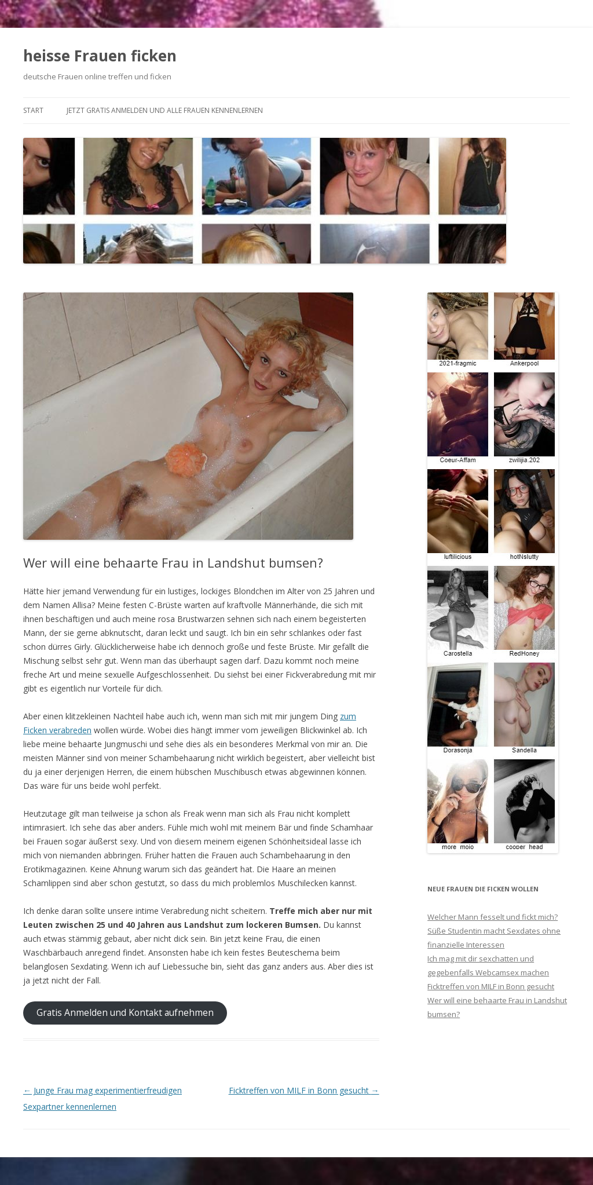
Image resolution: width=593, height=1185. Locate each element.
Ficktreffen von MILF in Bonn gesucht (304, 1090)
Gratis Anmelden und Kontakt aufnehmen (125, 1012)
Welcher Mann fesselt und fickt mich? (492, 917)
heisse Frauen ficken (100, 55)
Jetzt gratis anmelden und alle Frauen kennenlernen (165, 110)
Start (33, 110)
